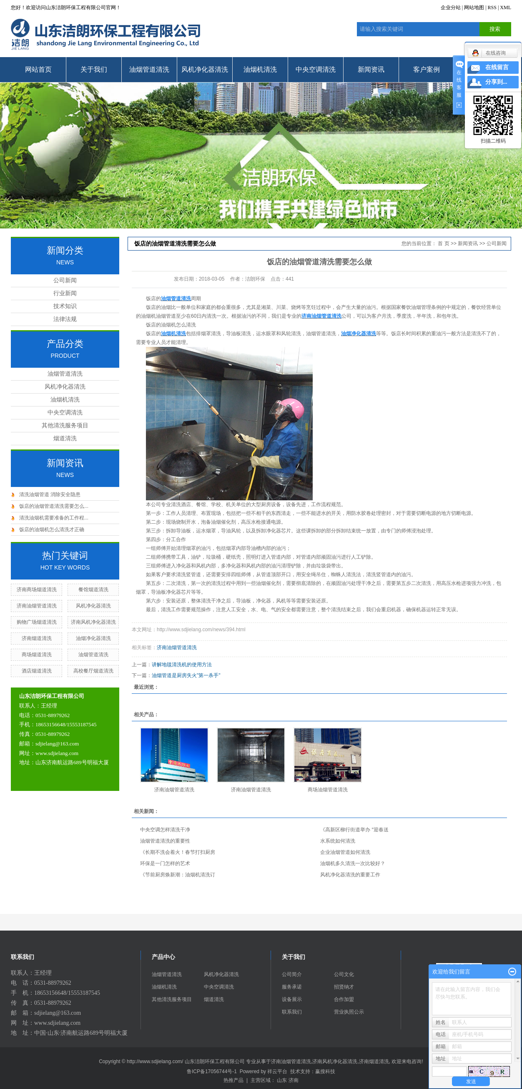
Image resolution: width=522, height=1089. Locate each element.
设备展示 (292, 999)
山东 (282, 1080)
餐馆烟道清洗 (93, 589)
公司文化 (344, 974)
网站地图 (474, 7)
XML (505, 7)
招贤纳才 (344, 987)
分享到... (496, 82)
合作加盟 (344, 999)
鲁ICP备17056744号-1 (212, 1071)
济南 (294, 1080)
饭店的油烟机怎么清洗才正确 (51, 529)
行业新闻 (65, 293)
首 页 (443, 243)
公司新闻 (65, 280)
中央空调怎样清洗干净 (165, 830)
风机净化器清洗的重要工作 (350, 875)
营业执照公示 (349, 1012)
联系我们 (292, 1012)
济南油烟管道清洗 (37, 606)
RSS (492, 7)
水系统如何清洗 (337, 841)
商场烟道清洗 (37, 654)
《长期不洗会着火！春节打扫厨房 (177, 852)
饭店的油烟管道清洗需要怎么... (53, 506)
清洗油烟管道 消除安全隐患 (49, 494)
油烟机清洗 (260, 69)
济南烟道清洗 (37, 638)
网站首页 (38, 69)
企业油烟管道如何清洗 (345, 852)
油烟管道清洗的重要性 (165, 841)
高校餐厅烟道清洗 (93, 671)
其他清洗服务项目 (65, 425)
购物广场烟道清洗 (37, 622)
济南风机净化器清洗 (93, 622)
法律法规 (65, 319)
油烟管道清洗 (149, 69)
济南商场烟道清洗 (37, 589)
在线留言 (497, 67)
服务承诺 (292, 987)
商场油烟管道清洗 (328, 790)
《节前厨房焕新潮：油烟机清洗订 (177, 875)
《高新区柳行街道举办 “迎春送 (354, 830)
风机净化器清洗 (204, 69)
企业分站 (451, 7)
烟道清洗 (65, 438)
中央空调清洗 (316, 69)
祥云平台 (277, 1071)
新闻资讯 (371, 69)
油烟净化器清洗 (93, 638)
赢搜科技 (325, 1071)
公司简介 (292, 974)
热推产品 (233, 1080)
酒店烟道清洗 (37, 671)
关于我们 (93, 69)
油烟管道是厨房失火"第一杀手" (186, 675)
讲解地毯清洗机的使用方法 (182, 664)
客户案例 (426, 69)
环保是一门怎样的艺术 (165, 863)
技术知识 (65, 306)
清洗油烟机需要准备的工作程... (53, 518)
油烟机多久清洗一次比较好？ (352, 863)
